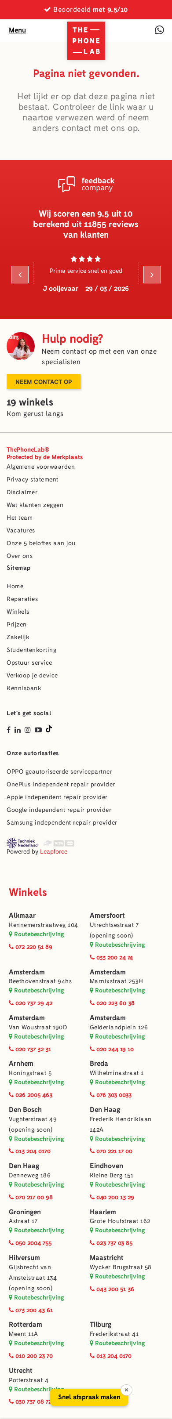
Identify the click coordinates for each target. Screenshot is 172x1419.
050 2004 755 (30, 1242)
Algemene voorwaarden (41, 466)
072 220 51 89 (30, 946)
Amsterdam (27, 972)
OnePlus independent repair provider (61, 784)
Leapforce (53, 851)
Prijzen (17, 624)
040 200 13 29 (112, 1197)
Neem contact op (43, 381)
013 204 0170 (30, 1151)
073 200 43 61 (31, 1310)
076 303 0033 (111, 1094)
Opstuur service (29, 662)
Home (15, 586)
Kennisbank (24, 688)
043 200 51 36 (112, 1288)
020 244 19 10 (112, 1049)
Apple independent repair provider (57, 797)
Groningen (25, 1212)
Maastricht (107, 1257)
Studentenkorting (31, 650)
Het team (20, 517)
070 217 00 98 (31, 1197)
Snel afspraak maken (89, 1397)
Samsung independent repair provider (62, 822)
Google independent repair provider (59, 810)
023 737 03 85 (111, 1242)
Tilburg (100, 1324)
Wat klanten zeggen (35, 505)
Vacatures (21, 530)
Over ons (20, 556)
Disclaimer (22, 492)
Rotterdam (25, 1324)
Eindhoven (106, 1166)
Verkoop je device (32, 675)
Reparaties (22, 599)
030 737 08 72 (30, 1401)
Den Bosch (25, 1109)
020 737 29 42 (30, 1002)
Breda (99, 1063)
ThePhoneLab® (45, 453)
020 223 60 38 (112, 1002)
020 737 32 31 (30, 1049)
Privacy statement (33, 479)
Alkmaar (22, 915)
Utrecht (21, 1370)
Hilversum (24, 1257)
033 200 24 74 (111, 957)
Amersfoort (107, 915)
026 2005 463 (30, 1094)
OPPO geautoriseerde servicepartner (59, 771)
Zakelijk (18, 637)
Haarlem (103, 1212)
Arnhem (21, 1063)
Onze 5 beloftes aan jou (41, 543)
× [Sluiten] (126, 1390)
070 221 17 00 (111, 1151)
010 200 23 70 (31, 1355)
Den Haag (105, 1109)
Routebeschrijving (36, 934)
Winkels (18, 611)
